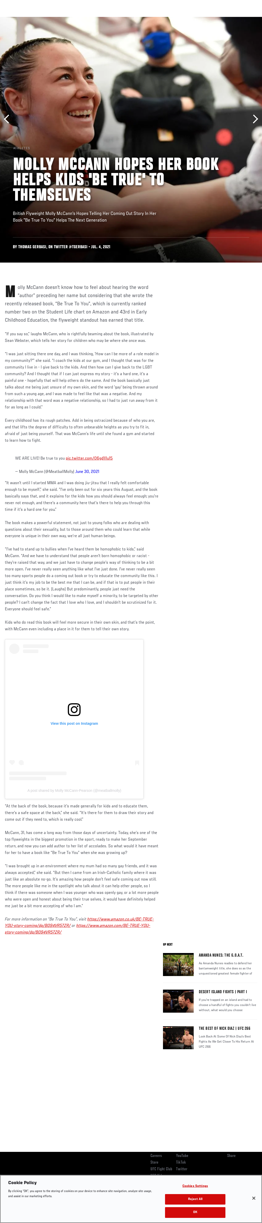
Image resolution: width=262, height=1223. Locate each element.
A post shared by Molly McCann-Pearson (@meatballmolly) (74, 790)
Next (253, 119)
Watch (184, 19)
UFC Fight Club (161, 1169)
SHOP (231, 19)
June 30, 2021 (87, 472)
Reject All (195, 1199)
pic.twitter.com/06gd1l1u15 (89, 458)
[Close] (253, 1198)
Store (154, 1162)
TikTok (181, 1162)
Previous (8, 119)
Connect (163, 19)
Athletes (58, 19)
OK (195, 1212)
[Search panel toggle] (245, 19)
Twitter (181, 1169)
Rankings (35, 19)
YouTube (182, 1156)
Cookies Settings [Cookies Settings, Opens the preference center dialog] (195, 1186)
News (78, 19)
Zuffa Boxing (208, 19)
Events (14, 19)
